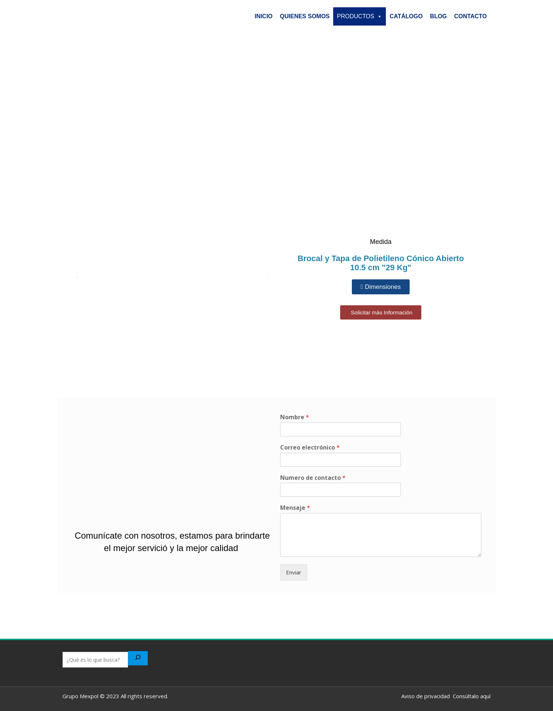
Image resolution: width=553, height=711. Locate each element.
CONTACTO (470, 16)
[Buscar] (138, 658)
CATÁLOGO (406, 16)
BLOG (438, 16)
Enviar (293, 572)
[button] (77, 274)
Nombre (294, 417)
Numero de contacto (313, 478)
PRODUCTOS (359, 16)
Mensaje (295, 508)
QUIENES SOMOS (305, 16)
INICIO (263, 16)
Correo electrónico (310, 447)
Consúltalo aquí (470, 696)
